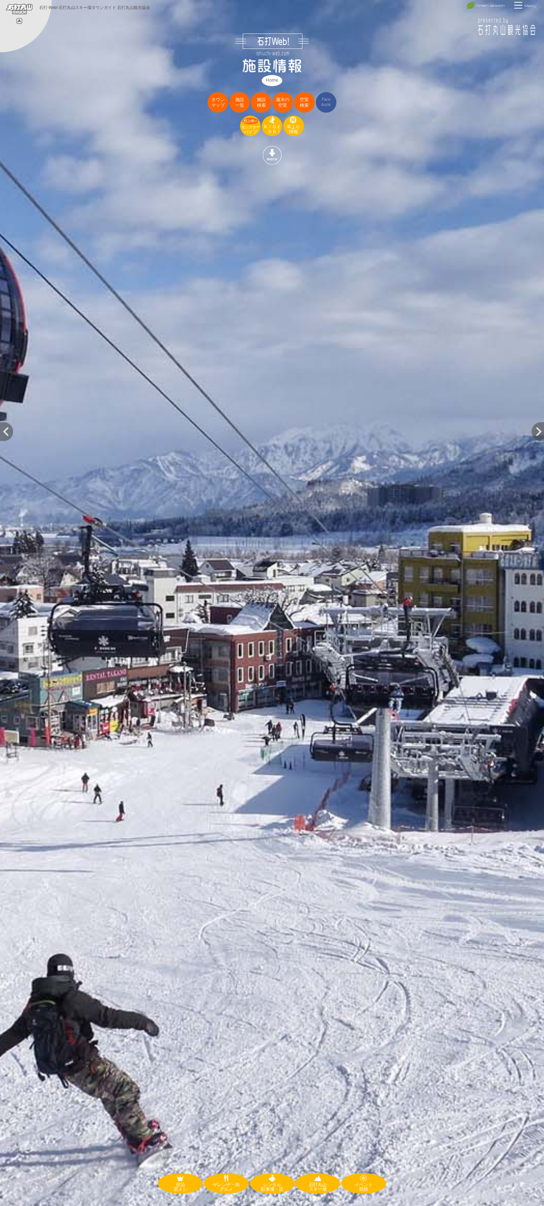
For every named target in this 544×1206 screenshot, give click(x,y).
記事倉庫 (313, 1198)
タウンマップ (218, 102)
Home (272, 80)
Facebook (326, 102)
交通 (226, 1198)
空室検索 (304, 102)
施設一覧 (239, 102)
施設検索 (261, 102)
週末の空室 (282, 102)
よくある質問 (247, 1198)
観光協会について (283, 1198)
